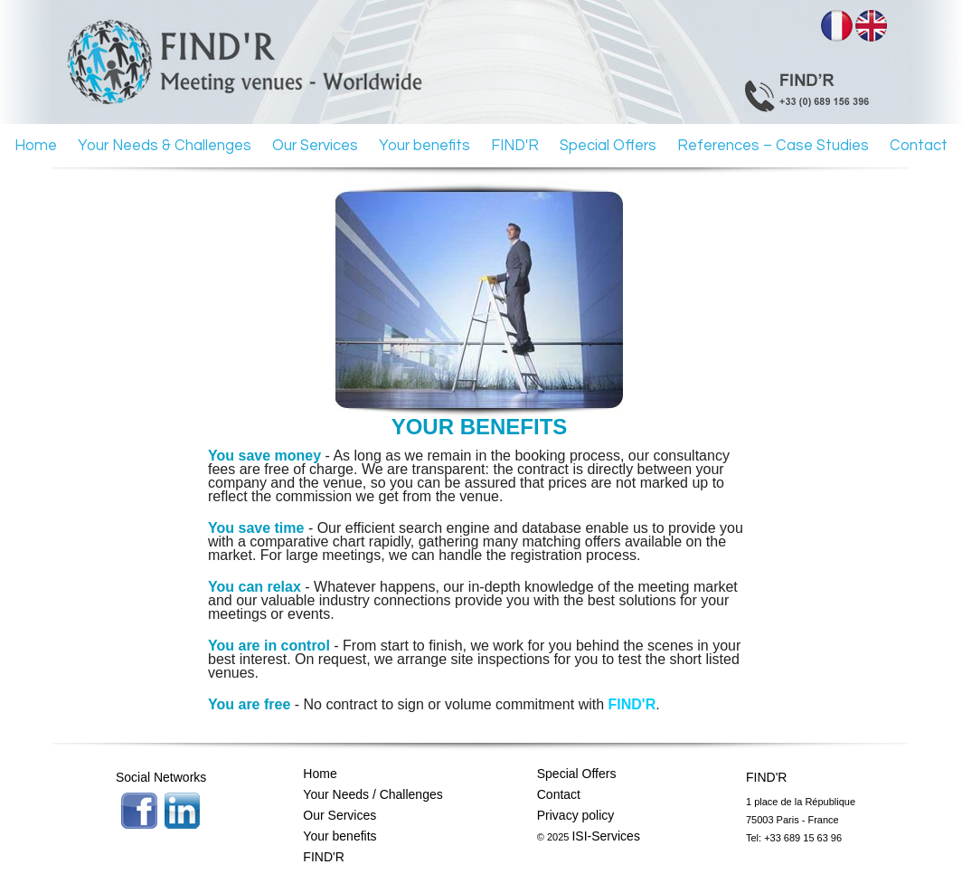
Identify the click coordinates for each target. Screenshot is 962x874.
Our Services (315, 145)
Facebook (139, 811)
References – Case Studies (773, 145)
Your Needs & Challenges (164, 145)
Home (35, 145)
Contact (919, 145)
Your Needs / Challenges (372, 794)
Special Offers (608, 145)
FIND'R (515, 145)
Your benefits (424, 145)
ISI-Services (605, 836)
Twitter (183, 811)
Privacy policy (576, 815)
